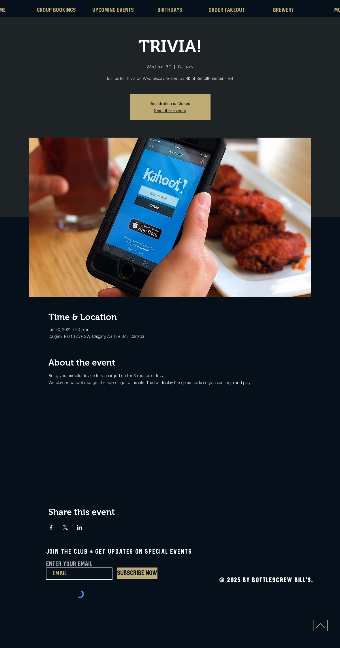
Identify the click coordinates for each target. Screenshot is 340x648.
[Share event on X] (65, 527)
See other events (170, 110)
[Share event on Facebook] (51, 527)
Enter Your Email (69, 564)
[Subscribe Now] (137, 573)
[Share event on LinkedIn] (79, 527)
